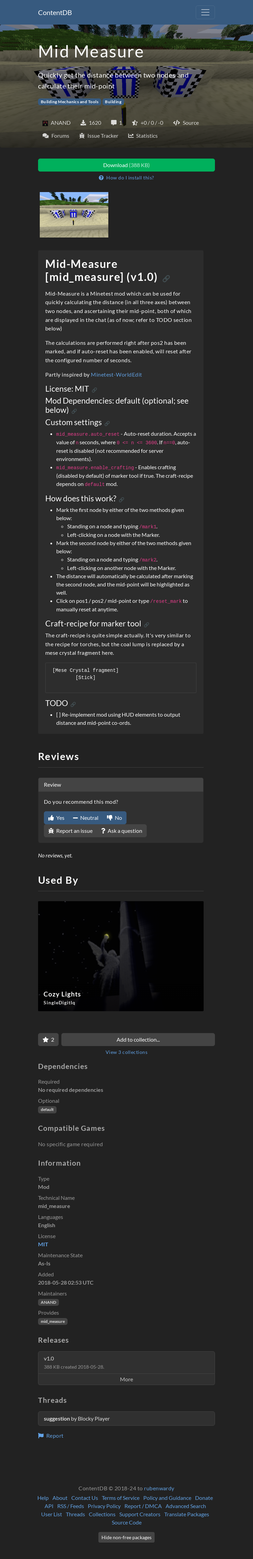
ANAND (48, 1302)
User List (51, 1514)
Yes (56, 817)
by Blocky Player (77, 1418)
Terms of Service (121, 1497)
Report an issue (70, 830)
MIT (43, 1244)
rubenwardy (159, 1488)
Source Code (127, 1522)
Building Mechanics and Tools (69, 101)
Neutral (85, 817)
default (47, 1109)
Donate (204, 1497)
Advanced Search (186, 1506)
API (49, 1506)
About (60, 1497)
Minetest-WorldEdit (116, 374)
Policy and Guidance (167, 1497)
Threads (75, 1514)
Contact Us (84, 1497)
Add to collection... (138, 1039)
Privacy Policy (104, 1506)
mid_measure (53, 1321)
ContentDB (55, 12)
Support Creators (139, 1514)
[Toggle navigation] (205, 12)
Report (51, 1435)
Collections (102, 1514)
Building (113, 101)
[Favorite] (48, 1039)
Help (43, 1497)
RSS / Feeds (70, 1506)
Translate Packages (186, 1514)
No (114, 817)
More (126, 1379)
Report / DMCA (143, 1506)
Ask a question (121, 830)
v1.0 (74, 1362)
